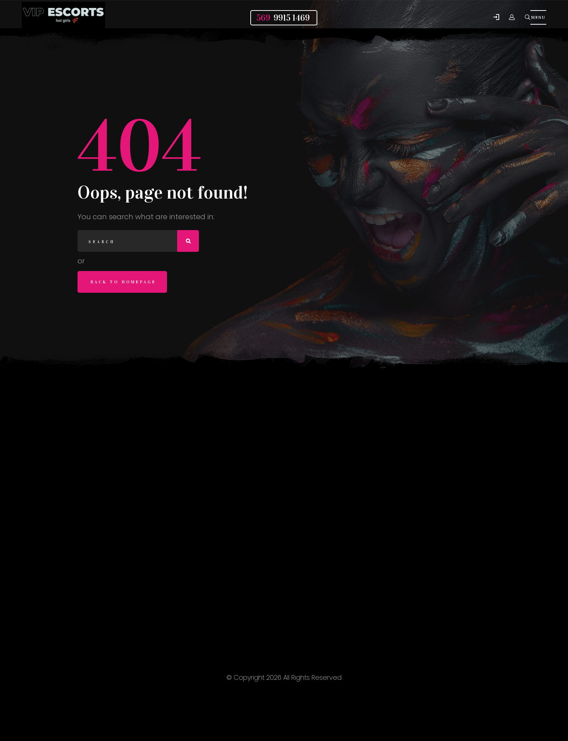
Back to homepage (123, 281)
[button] (496, 17)
